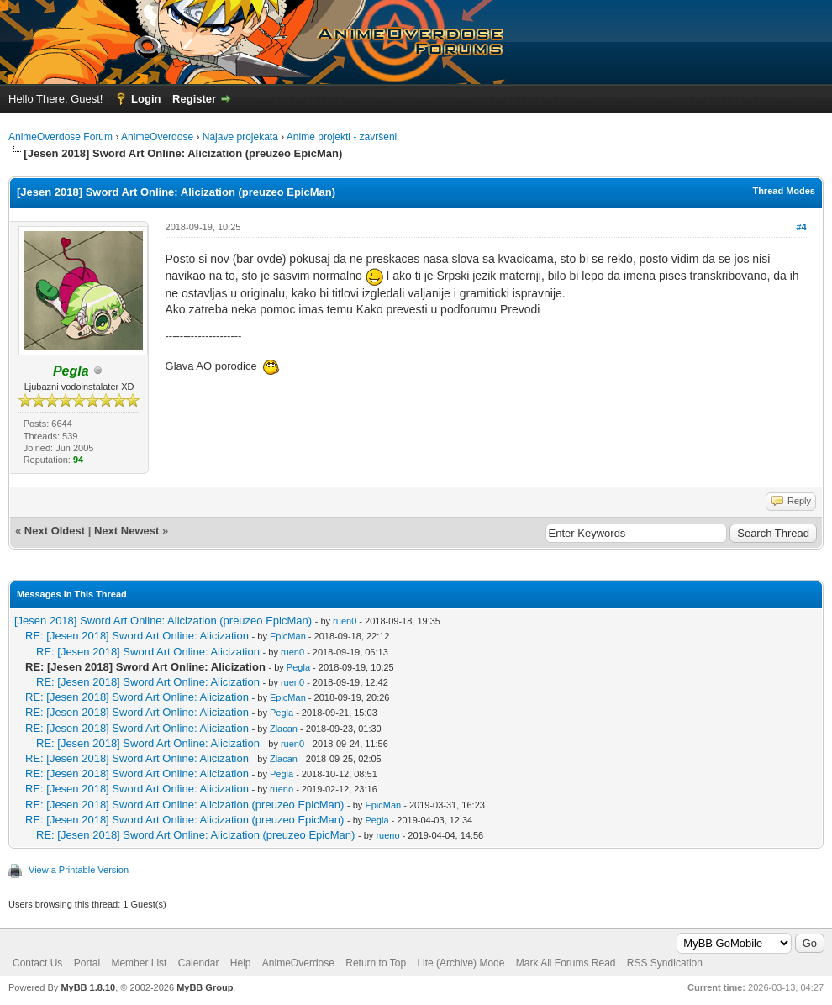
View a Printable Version (79, 870)
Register (194, 98)
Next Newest (126, 530)
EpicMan (288, 636)
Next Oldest (54, 530)
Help (240, 963)
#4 (801, 227)
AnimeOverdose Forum (60, 137)
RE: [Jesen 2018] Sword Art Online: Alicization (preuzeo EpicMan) (184, 804)
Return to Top (375, 963)
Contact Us (37, 963)
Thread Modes (783, 191)
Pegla (298, 667)
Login (146, 98)
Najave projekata (240, 137)
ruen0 (344, 621)
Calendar (198, 963)
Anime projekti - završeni (342, 137)
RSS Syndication (665, 963)
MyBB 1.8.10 (88, 987)
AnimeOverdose (157, 137)
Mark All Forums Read (566, 963)
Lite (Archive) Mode (460, 963)
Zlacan (284, 728)
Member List (138, 963)
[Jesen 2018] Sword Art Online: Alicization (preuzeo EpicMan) (163, 620)
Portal (87, 963)
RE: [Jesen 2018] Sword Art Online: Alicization (137, 635)
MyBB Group (204, 987)
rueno (281, 789)
